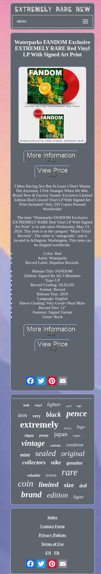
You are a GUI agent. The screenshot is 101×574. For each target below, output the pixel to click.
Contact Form (52, 526)
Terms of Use (52, 544)
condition (74, 444)
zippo (29, 435)
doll (83, 485)
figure (78, 497)
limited (48, 484)
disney (67, 428)
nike (56, 462)
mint (25, 455)
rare (70, 472)
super (76, 435)
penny (44, 435)
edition (57, 495)
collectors (34, 462)
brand (31, 494)
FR (57, 553)
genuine (75, 463)
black (53, 414)
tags (79, 405)
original (73, 454)
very (37, 416)
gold (69, 405)
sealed (45, 453)
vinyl (38, 405)
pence (76, 413)
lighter (54, 404)
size (69, 484)
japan (61, 434)
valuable (33, 475)
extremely (39, 424)
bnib (26, 405)
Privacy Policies (52, 535)
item (22, 415)
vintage (33, 443)
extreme (55, 445)
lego (81, 426)
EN (48, 553)
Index (52, 517)
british (51, 475)
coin (25, 483)
